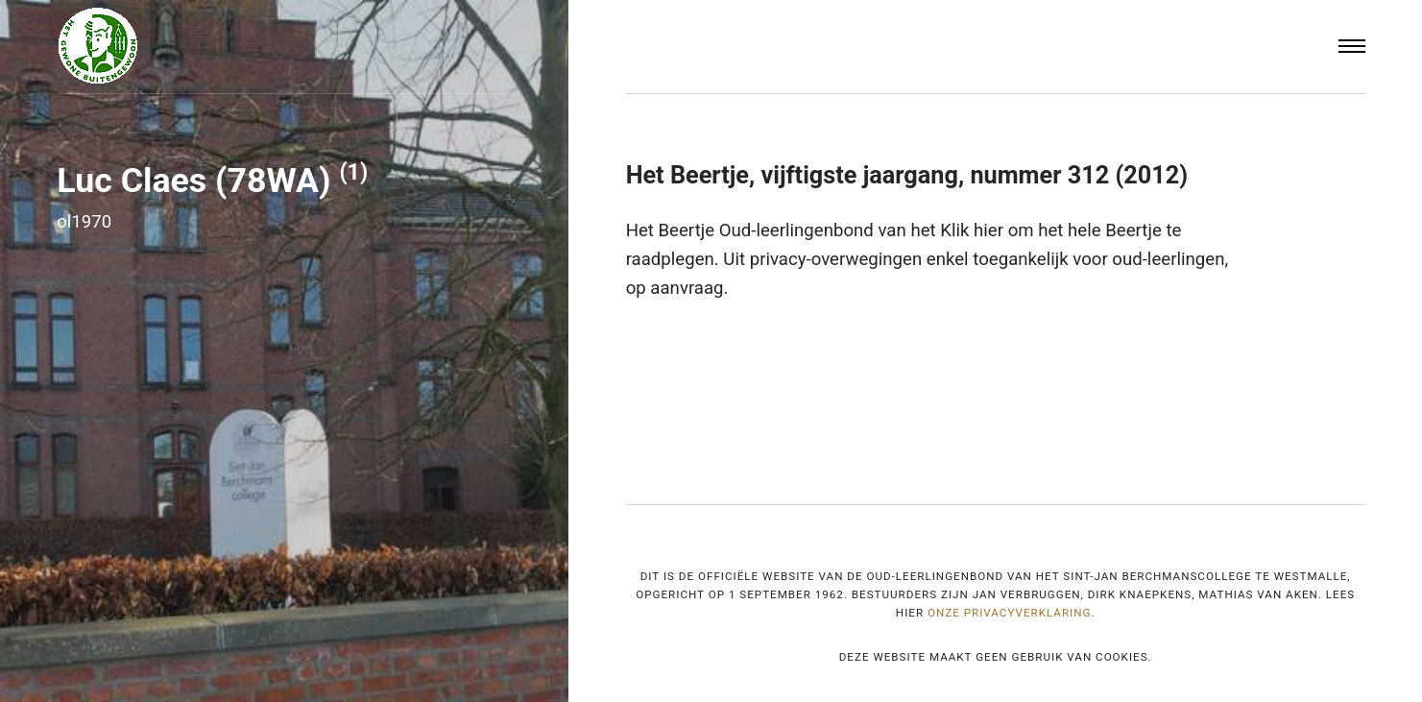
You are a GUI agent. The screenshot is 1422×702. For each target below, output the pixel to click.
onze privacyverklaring (1010, 612)
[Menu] (1351, 46)
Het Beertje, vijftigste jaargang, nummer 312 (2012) (907, 175)
